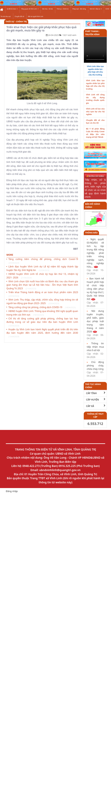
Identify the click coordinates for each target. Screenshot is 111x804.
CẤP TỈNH (95, 393)
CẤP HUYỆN (95, 399)
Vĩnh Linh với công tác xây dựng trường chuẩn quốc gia (95, 98)
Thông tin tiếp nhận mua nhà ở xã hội (95, 350)
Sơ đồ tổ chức (12, 9)
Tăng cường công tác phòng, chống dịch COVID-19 (42, 307)
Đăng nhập (12, 491)
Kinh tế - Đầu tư (96, 9)
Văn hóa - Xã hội (47, 9)
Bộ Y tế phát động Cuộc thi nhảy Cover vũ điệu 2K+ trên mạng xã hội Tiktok (95, 132)
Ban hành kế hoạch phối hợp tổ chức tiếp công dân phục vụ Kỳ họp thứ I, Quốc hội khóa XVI (95, 292)
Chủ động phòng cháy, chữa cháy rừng (95, 369)
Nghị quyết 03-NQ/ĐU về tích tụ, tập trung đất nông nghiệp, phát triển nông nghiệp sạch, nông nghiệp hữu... (95, 256)
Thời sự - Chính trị (62, 9)
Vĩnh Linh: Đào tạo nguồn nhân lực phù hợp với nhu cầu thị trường (95, 70)
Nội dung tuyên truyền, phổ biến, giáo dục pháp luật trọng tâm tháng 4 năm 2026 (95, 324)
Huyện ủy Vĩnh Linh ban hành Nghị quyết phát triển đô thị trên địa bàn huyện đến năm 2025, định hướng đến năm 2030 (42, 333)
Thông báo (91, 232)
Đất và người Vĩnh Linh (35, 16)
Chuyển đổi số (19, 16)
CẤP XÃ (95, 406)
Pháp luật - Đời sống (79, 9)
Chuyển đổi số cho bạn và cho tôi (95, 121)
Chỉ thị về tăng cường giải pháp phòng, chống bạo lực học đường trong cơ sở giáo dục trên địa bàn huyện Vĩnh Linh (42, 322)
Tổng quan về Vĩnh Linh (29, 9)
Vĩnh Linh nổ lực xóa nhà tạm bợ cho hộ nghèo (95, 111)
